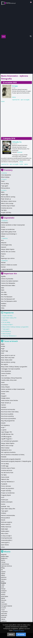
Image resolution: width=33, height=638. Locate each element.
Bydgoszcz (4, 558)
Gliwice (3, 575)
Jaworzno (3, 577)
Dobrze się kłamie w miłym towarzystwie (13, 225)
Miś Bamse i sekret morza (8, 201)
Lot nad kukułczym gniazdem (9, 441)
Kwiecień (3, 247)
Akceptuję (21, 634)
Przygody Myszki (6, 495)
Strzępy (15, 86)
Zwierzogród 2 (5, 542)
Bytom (3, 560)
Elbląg (3, 568)
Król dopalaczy (6, 331)
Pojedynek (4, 484)
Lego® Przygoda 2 (6, 439)
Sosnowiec (4, 604)
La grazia (3, 430)
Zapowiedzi (9, 218)
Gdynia (3, 573)
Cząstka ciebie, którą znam (9, 380)
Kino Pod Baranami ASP (8, 299)
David (2, 181)
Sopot (3, 602)
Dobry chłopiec (5, 387)
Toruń (3, 610)
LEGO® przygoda (6, 436)
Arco (2, 240)
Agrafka (3, 276)
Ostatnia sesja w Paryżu (8, 206)
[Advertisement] (16, 55)
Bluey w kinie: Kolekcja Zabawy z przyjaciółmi (15, 327)
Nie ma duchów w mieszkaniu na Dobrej (12, 454)
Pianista (3, 254)
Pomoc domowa (6, 486)
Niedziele (3, 457)
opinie (26, 164)
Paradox (3, 306)
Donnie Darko (5, 391)
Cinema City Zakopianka (8, 283)
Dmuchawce (4, 222)
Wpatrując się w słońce (8, 258)
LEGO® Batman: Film (7, 434)
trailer (3, 101)
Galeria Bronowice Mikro (8, 285)
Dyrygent (3, 396)
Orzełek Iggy (4, 466)
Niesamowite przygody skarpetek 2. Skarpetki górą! (16, 461)
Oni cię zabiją (5, 183)
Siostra (3, 504)
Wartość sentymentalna (8, 515)
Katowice (3, 579)
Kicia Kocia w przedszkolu (8, 418)
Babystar (3, 242)
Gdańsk (3, 572)
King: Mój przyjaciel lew (8, 421)
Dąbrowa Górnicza (6, 566)
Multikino (3, 303)
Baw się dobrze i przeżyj (8, 197)
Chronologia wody (6, 245)
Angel (2, 348)
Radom (3, 594)
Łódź (2, 587)
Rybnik (3, 598)
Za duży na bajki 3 (7, 324)
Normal (3, 267)
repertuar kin (16, 99)
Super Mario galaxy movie (8, 232)
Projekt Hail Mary (6, 212)
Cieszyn (3, 562)
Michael (3, 262)
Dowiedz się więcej (18, 630)
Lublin (2, 585)
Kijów (2, 290)
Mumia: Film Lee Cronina (8, 251)
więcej (14, 97)
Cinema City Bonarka (7, 279)
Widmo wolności (6, 524)
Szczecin (3, 608)
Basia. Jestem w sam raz (8, 355)
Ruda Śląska (4, 596)
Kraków (3, 583)
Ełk (2, 570)
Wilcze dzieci (4, 533)
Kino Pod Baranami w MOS (9, 301)
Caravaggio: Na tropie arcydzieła (10, 369)
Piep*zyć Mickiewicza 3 (9, 336)
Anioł (2, 353)
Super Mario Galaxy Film (9, 318)
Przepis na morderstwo (8, 229)
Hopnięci (4, 320)
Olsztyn (3, 589)
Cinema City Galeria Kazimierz (9, 281)
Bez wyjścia (4, 364)
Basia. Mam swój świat (7, 357)
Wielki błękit (4, 529)
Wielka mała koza (6, 527)
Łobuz (3, 236)
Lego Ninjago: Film (6, 432)
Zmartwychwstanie (6, 538)
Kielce (2, 581)
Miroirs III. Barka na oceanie (9, 265)
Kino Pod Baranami (6, 297)
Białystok (3, 554)
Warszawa (4, 613)
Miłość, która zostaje (7, 203)
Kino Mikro (4, 294)
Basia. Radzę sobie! (6, 360)
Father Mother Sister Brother (9, 400)
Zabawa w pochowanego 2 (9, 234)
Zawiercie (4, 621)
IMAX (2, 288)
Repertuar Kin (10, 273)
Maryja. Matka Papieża (7, 249)
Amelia (3, 346)
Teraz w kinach (11, 341)
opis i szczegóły (25, 99)
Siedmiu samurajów (6, 502)
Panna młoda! (5, 477)
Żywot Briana (5, 545)
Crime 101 (4, 375)
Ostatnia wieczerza (6, 208)
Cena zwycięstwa (6, 175)
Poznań (3, 592)
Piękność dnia (5, 479)
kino (11, 3)
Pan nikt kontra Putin (7, 472)
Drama (3, 227)
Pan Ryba (4, 210)
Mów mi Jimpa (5, 177)
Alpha (2, 192)
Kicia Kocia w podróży (7, 416)
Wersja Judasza (5, 188)
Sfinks (2, 308)
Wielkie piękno (5, 531)
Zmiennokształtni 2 (6, 540)
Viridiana (3, 513)
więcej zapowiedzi (7, 269)
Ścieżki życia (4, 499)
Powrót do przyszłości (7, 488)
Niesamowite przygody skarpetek (11, 459)
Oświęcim (4, 591)
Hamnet (3, 405)
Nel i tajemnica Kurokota (8, 452)
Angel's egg (4, 194)
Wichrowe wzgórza (6, 522)
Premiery (8, 170)
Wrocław (3, 617)
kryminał (19, 152)
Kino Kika (3, 292)
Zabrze (3, 619)
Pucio (2, 256)
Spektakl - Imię (5, 506)
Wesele (3, 520)
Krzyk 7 (3, 427)
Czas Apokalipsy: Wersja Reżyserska (11, 378)
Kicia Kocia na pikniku (7, 414)
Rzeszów (3, 600)
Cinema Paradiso (6, 373)
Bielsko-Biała (5, 556)
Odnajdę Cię (16, 142)
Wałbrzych (4, 615)
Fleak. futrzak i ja (6, 199)
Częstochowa (5, 564)
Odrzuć (11, 634)
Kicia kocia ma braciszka (8, 409)
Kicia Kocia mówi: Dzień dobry (9, 412)
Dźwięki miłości (5, 398)
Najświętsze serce (6, 450)
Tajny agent (4, 186)
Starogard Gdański (6, 606)
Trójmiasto (4, 611)
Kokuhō (3, 423)
